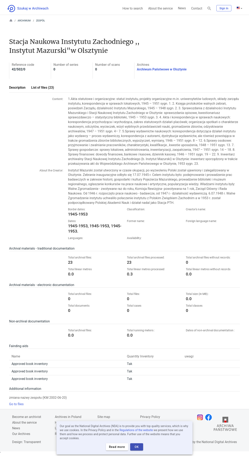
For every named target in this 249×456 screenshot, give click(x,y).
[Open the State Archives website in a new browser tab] (225, 425)
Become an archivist (26, 417)
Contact (196, 8)
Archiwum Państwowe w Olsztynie (162, 69)
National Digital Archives (219, 442)
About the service (160, 8)
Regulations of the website (136, 430)
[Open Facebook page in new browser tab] (209, 417)
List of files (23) (42, 87)
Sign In (223, 8)
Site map (103, 417)
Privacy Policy (150, 417)
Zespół (40, 20)
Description (17, 87)
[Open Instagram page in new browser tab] (201, 417)
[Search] (209, 9)
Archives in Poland (68, 417)
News (182, 8)
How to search (132, 8)
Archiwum (24, 20)
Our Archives (21, 434)
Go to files (16, 404)
